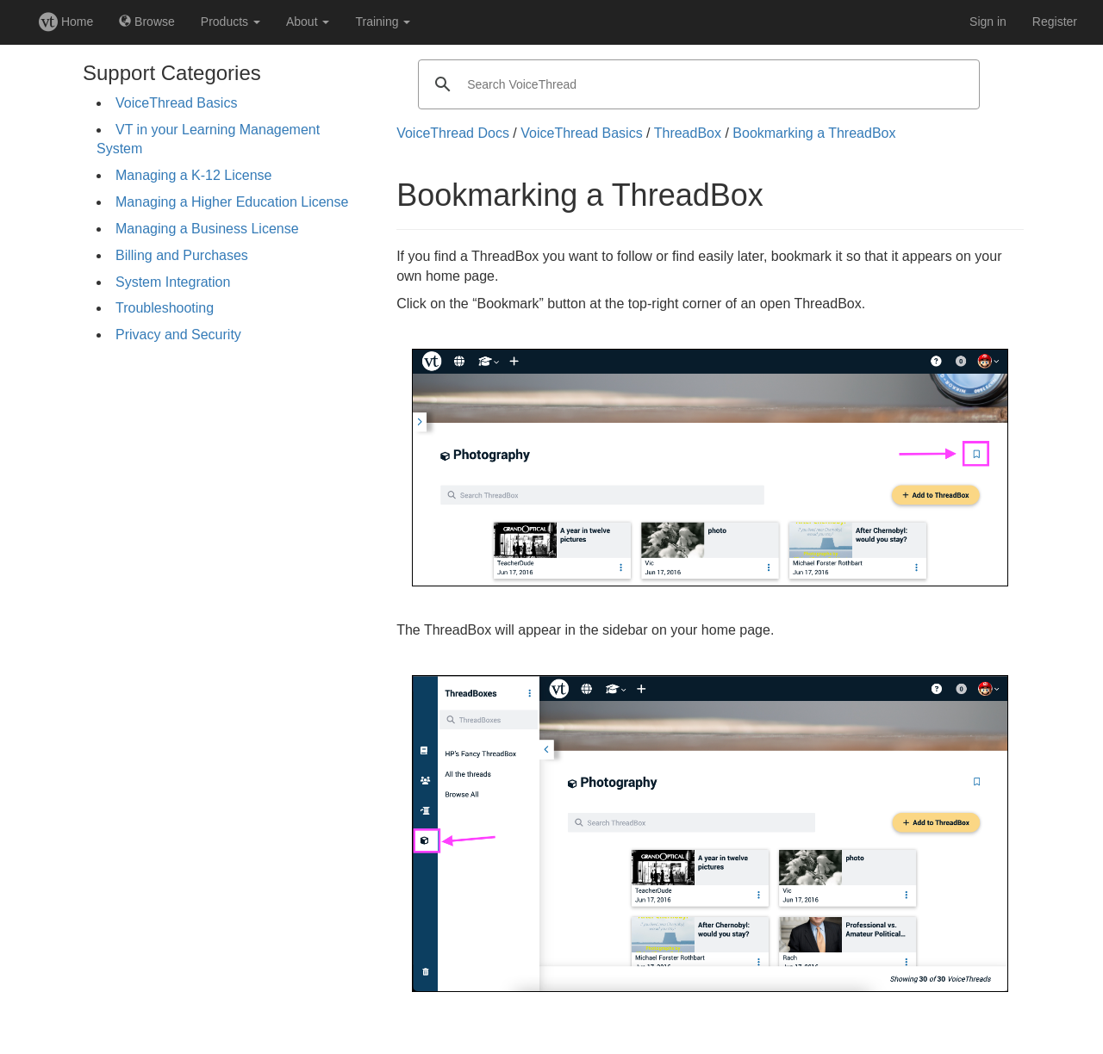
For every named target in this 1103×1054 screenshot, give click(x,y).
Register (1054, 21)
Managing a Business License (207, 228)
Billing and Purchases (181, 255)
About (307, 21)
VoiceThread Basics (176, 103)
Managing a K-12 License (193, 175)
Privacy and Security (178, 334)
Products (230, 21)
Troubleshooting (164, 308)
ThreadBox (687, 133)
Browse (147, 21)
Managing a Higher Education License (231, 202)
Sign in (987, 21)
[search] (696, 84)
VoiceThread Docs (452, 133)
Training (382, 21)
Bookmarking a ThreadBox (813, 133)
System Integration (172, 282)
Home (66, 21)
